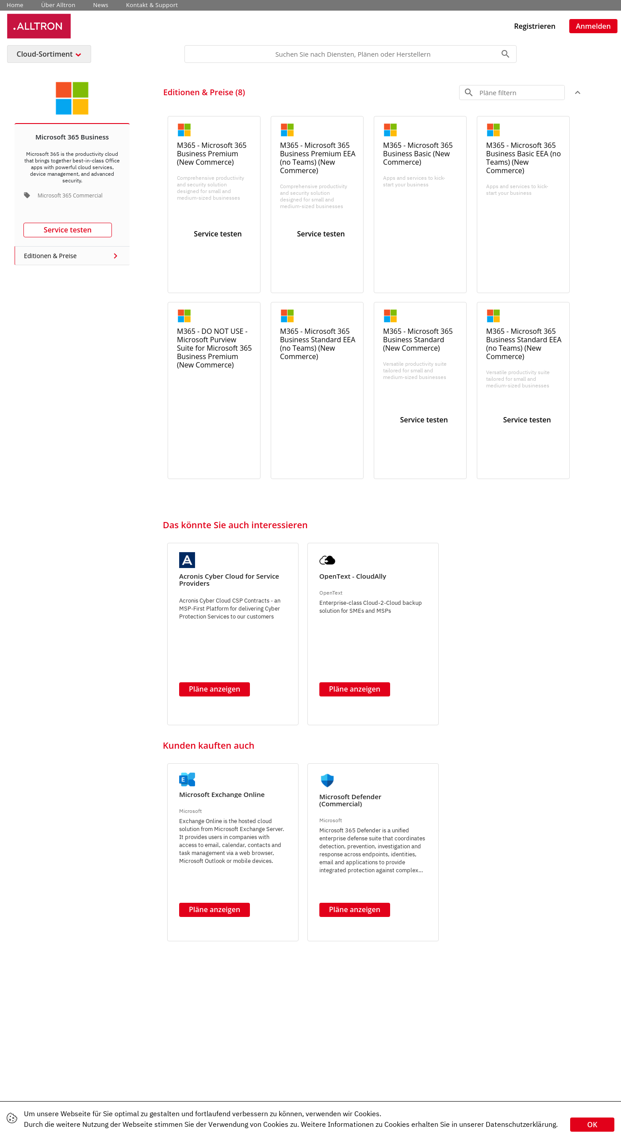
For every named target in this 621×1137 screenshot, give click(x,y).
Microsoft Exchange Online (221, 794)
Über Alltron (58, 5)
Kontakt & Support (152, 5)
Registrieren (535, 26)
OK (592, 1124)
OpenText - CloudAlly (352, 576)
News (101, 5)
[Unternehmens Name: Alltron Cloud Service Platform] (39, 26)
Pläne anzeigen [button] (214, 689)
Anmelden (593, 26)
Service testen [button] (68, 230)
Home (15, 5)
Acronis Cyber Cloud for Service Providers (229, 579)
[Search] (350, 54)
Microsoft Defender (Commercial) (350, 800)
